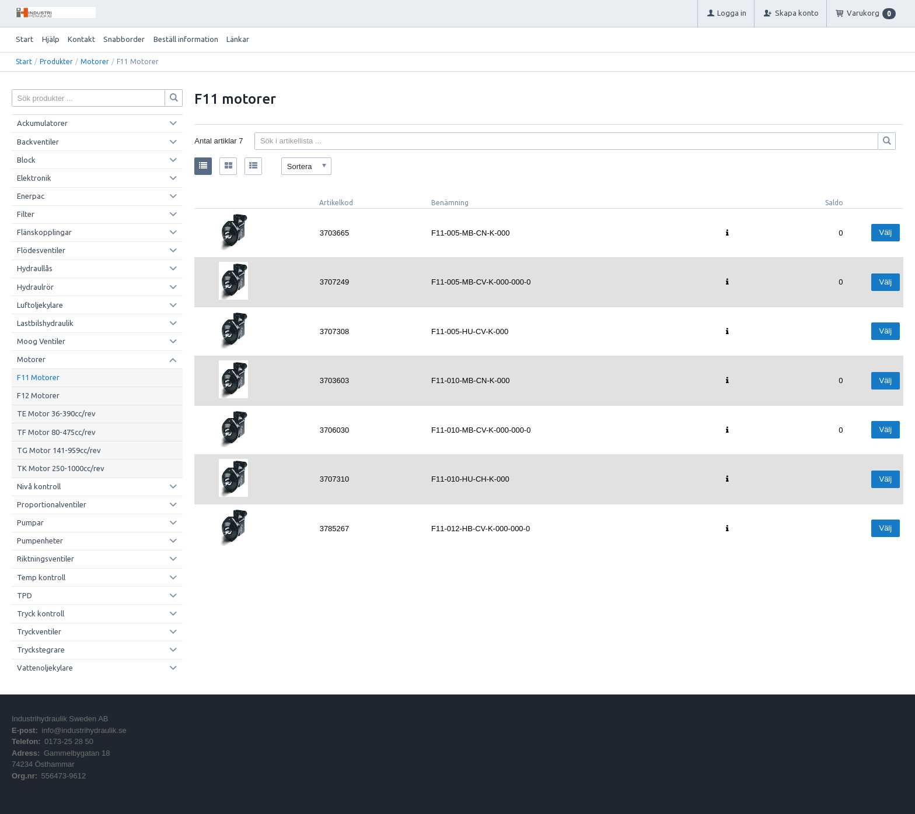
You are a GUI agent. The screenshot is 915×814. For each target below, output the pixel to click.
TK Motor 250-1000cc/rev (60, 468)
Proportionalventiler (51, 504)
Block (26, 160)
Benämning (450, 202)
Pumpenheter (40, 540)
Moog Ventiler (41, 341)
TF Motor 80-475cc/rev (56, 432)
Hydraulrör (35, 287)
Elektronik (34, 178)
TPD (24, 595)
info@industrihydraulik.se (83, 730)
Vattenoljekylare (45, 668)
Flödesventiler (41, 250)
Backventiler (38, 142)
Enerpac (30, 196)
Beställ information (185, 39)
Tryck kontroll (40, 613)
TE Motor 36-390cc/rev (56, 413)
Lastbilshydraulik (45, 323)
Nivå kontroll (39, 486)
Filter (25, 214)
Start (24, 39)
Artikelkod (336, 202)
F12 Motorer (38, 395)
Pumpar (30, 522)
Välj (885, 232)
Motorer (95, 61)
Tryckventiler (39, 631)
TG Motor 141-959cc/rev (59, 450)
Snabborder (124, 39)
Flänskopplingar (44, 232)
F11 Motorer (38, 377)
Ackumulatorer (42, 123)
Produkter (56, 61)
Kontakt (81, 39)
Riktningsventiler (45, 559)
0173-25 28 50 (68, 741)
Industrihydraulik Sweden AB (60, 718)
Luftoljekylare (40, 305)
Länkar (237, 39)
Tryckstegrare (41, 649)
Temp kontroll (41, 577)
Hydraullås (35, 268)
